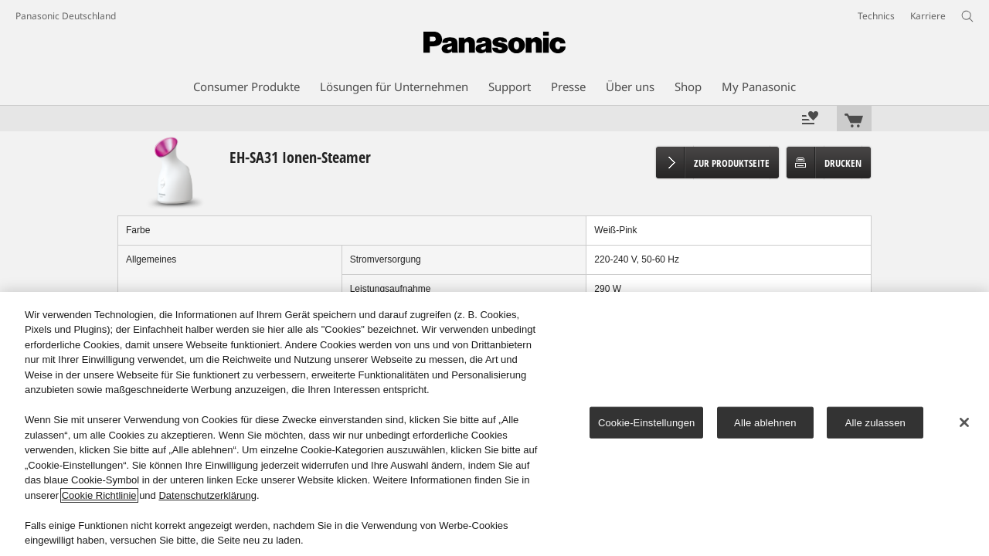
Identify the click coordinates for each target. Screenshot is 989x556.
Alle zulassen (875, 423)
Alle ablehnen (765, 423)
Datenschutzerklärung (207, 495)
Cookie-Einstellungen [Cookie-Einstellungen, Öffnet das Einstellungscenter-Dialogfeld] (646, 423)
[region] (494, 424)
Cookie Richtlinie (99, 495)
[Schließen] (964, 422)
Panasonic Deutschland (65, 15)
